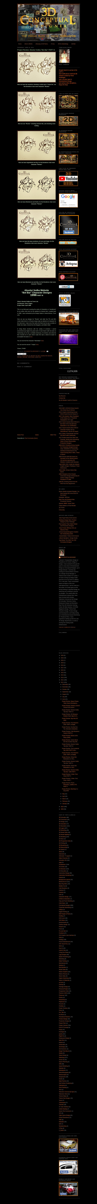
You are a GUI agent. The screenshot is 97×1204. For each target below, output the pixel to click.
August (64, 694)
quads (60, 1034)
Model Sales (62, 969)
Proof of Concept (63, 1027)
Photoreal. (62, 995)
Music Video (62, 976)
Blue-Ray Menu (63, 883)
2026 (62, 655)
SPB (60, 1064)
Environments (62, 922)
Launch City (62, 950)
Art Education (62, 871)
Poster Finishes (63, 1008)
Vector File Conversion (65, 1111)
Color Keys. (62, 903)
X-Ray (60, 1128)
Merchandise (62, 967)
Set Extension (62, 1049)
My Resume (62, 396)
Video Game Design (64, 1115)
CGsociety (62, 510)
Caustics (61, 892)
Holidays (61, 939)
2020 (62, 660)
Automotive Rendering (65, 875)
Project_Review (22, 357)
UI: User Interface (64, 1106)
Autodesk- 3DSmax (64, 497)
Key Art (61, 948)
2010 (62, 806)
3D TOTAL (62, 507)
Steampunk (62, 1070)
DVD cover (62, 918)
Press (60, 1010)
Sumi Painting (62, 1087)
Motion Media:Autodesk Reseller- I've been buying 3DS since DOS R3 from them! (69, 493)
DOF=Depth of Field (64, 914)
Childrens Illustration (64, 898)
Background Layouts (64, 879)
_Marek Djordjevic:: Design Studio (68, 538)
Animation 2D (26, 355)
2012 (62, 680)
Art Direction (62, 869)
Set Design (62, 1046)
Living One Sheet (63, 952)
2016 (62, 670)
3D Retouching (63, 847)
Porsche (61, 1004)
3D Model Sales (63, 832)
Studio (60, 1079)
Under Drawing (63, 1109)
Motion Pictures (63, 974)
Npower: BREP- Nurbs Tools (66, 503)
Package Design (63, 986)
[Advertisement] (31, 421)
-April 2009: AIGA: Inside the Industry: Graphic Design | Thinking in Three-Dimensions (69, 466)
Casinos (61, 890)
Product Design (63, 1019)
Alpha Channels (63, 858)
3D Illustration (62, 826)
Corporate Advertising (65, 907)
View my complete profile (67, 627)
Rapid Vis (61, 1036)
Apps (60, 862)
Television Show (63, 1094)
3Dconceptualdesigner (68, 557)
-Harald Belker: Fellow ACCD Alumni (69, 536)
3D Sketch (62, 849)
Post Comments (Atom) (31, 438)
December (65, 684)
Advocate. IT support (64, 856)
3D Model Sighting (64, 834)
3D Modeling (62, 836)
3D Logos (61, 828)
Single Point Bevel (64, 1051)
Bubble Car (62, 886)
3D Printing (62, 843)
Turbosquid (62, 1102)
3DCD (60, 851)
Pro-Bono (61, 1014)
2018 (62, 665)
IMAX (60, 946)
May (63, 794)
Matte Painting (63, 961)
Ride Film (61, 1040)
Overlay (61, 984)
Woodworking (62, 1126)
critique (61, 909)
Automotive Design (64, 873)
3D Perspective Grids (65, 841)
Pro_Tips (61, 1012)
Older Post (53, 435)
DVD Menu (62, 920)
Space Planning (63, 1061)
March (64, 798)
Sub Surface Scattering (65, 1083)
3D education (62, 823)
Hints (60, 937)
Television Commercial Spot (66, 1091)
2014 (62, 675)
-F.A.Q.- (53, 44)
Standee (61, 1068)
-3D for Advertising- (63, 44)
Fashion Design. (63, 924)
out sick (61, 982)
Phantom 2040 (63, 993)
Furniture (61, 933)
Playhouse (62, 1001)
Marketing (61, 958)
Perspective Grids (64, 991)
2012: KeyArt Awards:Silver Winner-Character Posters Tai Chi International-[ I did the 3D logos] (68, 429)
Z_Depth (61, 1130)
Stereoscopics (63, 1074)
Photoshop (62, 999)
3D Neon (61, 838)
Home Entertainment (64, 941)
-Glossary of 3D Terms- (41, 44)
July (63, 696)
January (64, 803)
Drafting (61, 916)
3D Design (62, 821)
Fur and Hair (62, 931)
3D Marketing (62, 830)
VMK (60, 1119)
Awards (61, 877)
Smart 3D (61, 1059)
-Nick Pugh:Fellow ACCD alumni (68, 518)
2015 (62, 672)
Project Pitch (62, 1023)
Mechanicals (62, 963)
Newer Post (20, 435)
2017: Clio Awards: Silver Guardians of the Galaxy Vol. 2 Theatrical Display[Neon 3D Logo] (69, 418)
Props (60, 1029)
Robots (61, 1042)
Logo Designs (62, 954)
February (65, 801)
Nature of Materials (64, 980)
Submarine (62, 1085)
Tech (60, 1089)
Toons (60, 1100)
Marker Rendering (64, 956)
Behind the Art (35, 355)
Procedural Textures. (64, 1016)
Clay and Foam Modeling (66, 901)
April (63, 796)
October (64, 689)
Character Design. (46, 355)
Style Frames (62, 1081)
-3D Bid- (73, 44)
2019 (62, 662)
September (65, 691)
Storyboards (62, 1076)
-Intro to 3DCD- (28, 44)
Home (20, 44)
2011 (62, 682)
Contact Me (62, 398)
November (65, 687)
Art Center (62, 866)
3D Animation (62, 817)
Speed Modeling (63, 1066)
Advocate (61, 854)
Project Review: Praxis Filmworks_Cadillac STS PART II (69, 784)
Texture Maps (62, 1096)
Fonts (60, 929)
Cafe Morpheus (63, 888)
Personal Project (63, 989)
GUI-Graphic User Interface (66, 935)
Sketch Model (62, 1055)
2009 (62, 809)
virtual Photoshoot (64, 1117)
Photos (61, 997)
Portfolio (61, 1006)
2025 (62, 658)
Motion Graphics (63, 971)
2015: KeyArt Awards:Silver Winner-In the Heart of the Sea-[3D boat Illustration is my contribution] (69, 423)
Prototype (61, 1031)
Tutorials (61, 1104)
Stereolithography (64, 1072)
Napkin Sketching (63, 978)
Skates (61, 1053)
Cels (60, 894)
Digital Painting (63, 911)
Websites (38, 357)
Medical (61, 965)
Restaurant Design (64, 1038)
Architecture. (62, 864)
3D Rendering (62, 845)
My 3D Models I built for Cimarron (68, 400)
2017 (62, 667)
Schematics (62, 1044)
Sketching (31, 357)
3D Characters (63, 819)
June (63, 699)
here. (31, 336)
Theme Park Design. (64, 1098)
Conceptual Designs (64, 905)
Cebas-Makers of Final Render (67, 505)
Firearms (61, 926)
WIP (60, 1124)
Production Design (64, 1021)
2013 (62, 677)
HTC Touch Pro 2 (63, 944)
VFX (60, 1113)
